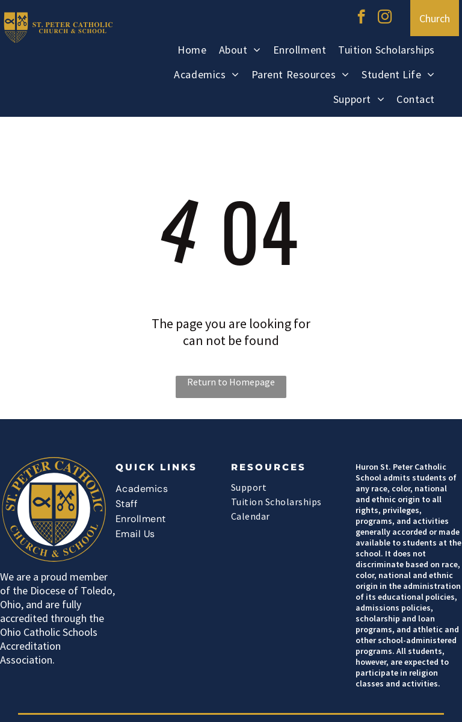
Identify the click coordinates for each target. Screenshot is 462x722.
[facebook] (361, 18)
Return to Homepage (231, 382)
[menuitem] (191, 51)
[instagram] (384, 18)
